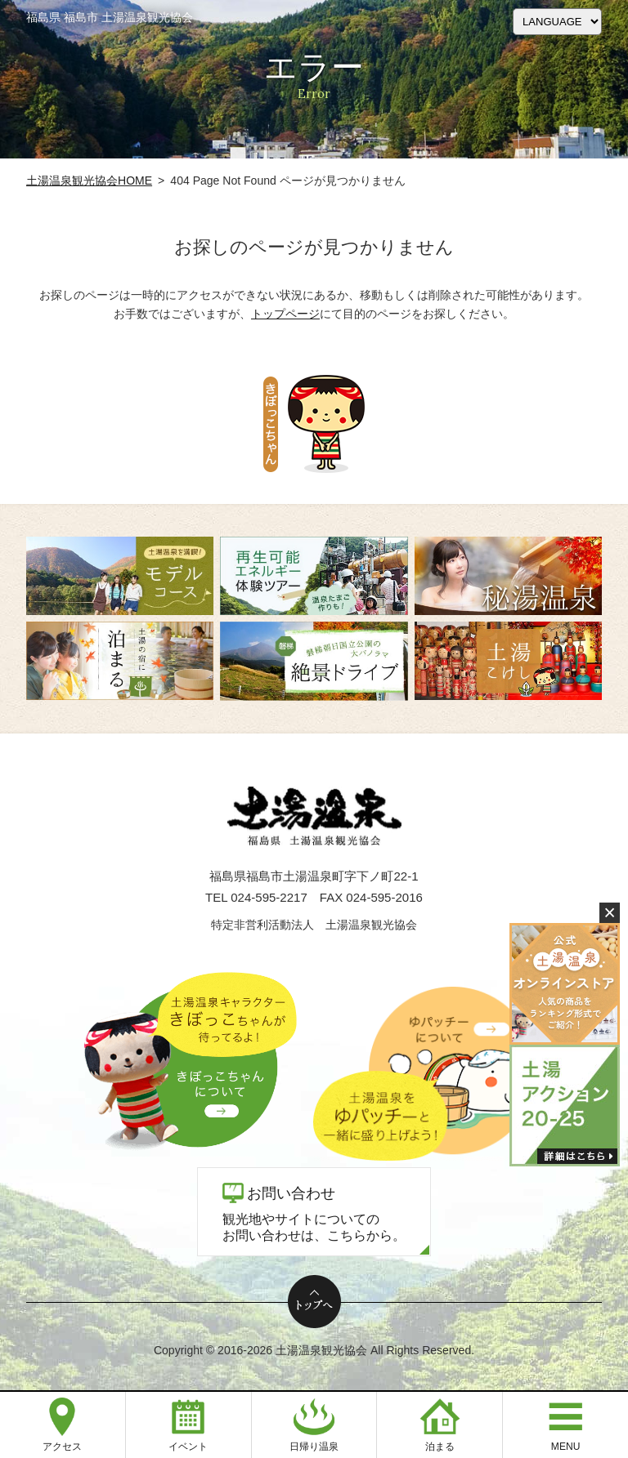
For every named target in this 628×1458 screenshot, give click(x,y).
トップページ (285, 313)
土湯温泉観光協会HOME (89, 180)
